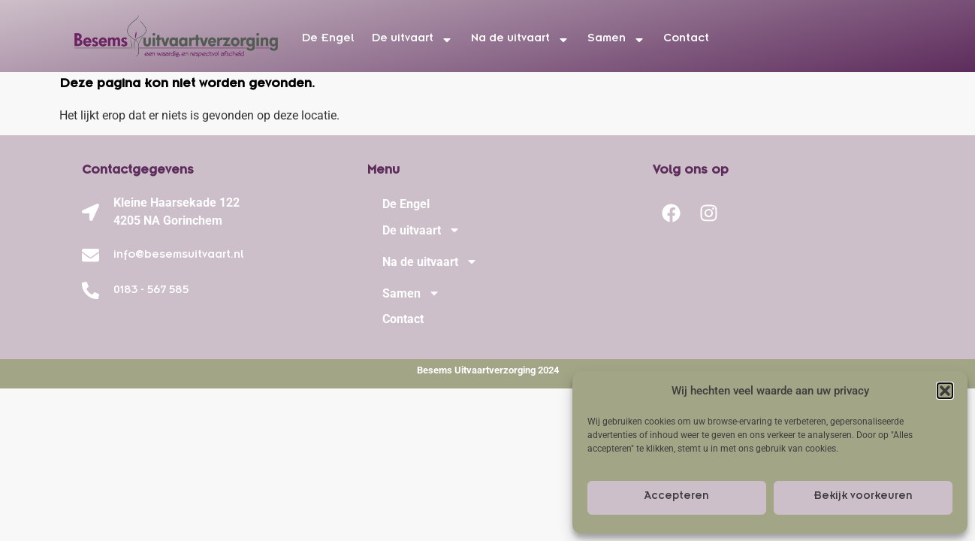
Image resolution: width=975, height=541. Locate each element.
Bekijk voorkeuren (863, 497)
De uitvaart (412, 39)
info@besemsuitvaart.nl (178, 256)
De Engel (328, 40)
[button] (944, 390)
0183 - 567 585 (151, 292)
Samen (616, 39)
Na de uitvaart (520, 39)
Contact (686, 40)
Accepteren (676, 497)
